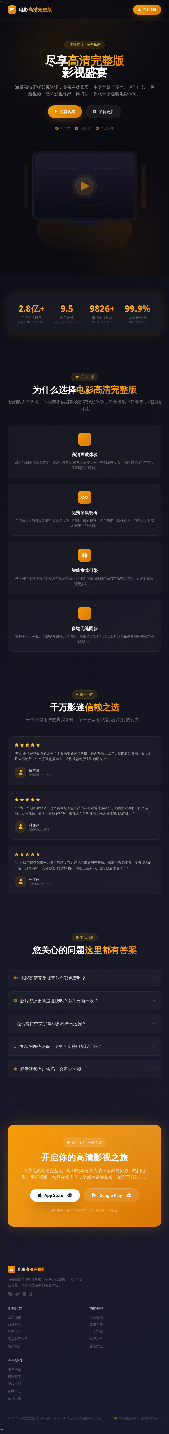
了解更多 (103, 111)
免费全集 (96, 1324)
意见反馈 (14, 1398)
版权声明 (14, 1383)
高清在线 (96, 1317)
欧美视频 (14, 1331)
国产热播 (14, 1317)
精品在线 (96, 1338)
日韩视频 (14, 1324)
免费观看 (65, 111)
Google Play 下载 (111, 1195)
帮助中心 (14, 1391)
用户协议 (14, 1369)
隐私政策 (14, 1376)
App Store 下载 (55, 1195)
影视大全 (96, 1346)
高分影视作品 (18, 1338)
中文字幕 (96, 1331)
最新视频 (14, 1346)
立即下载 (147, 9)
